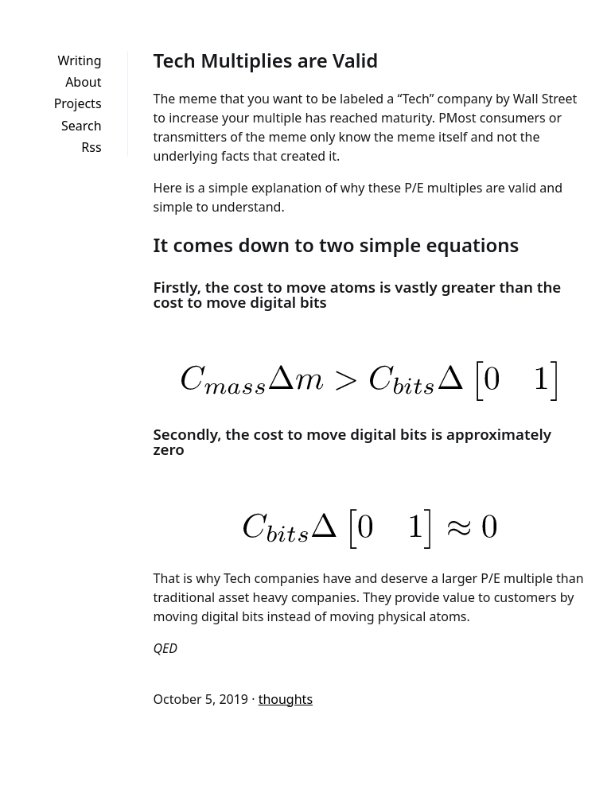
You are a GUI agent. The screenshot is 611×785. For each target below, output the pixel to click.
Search (81, 125)
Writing (79, 60)
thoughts (286, 699)
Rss (91, 147)
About (83, 82)
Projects (78, 103)
